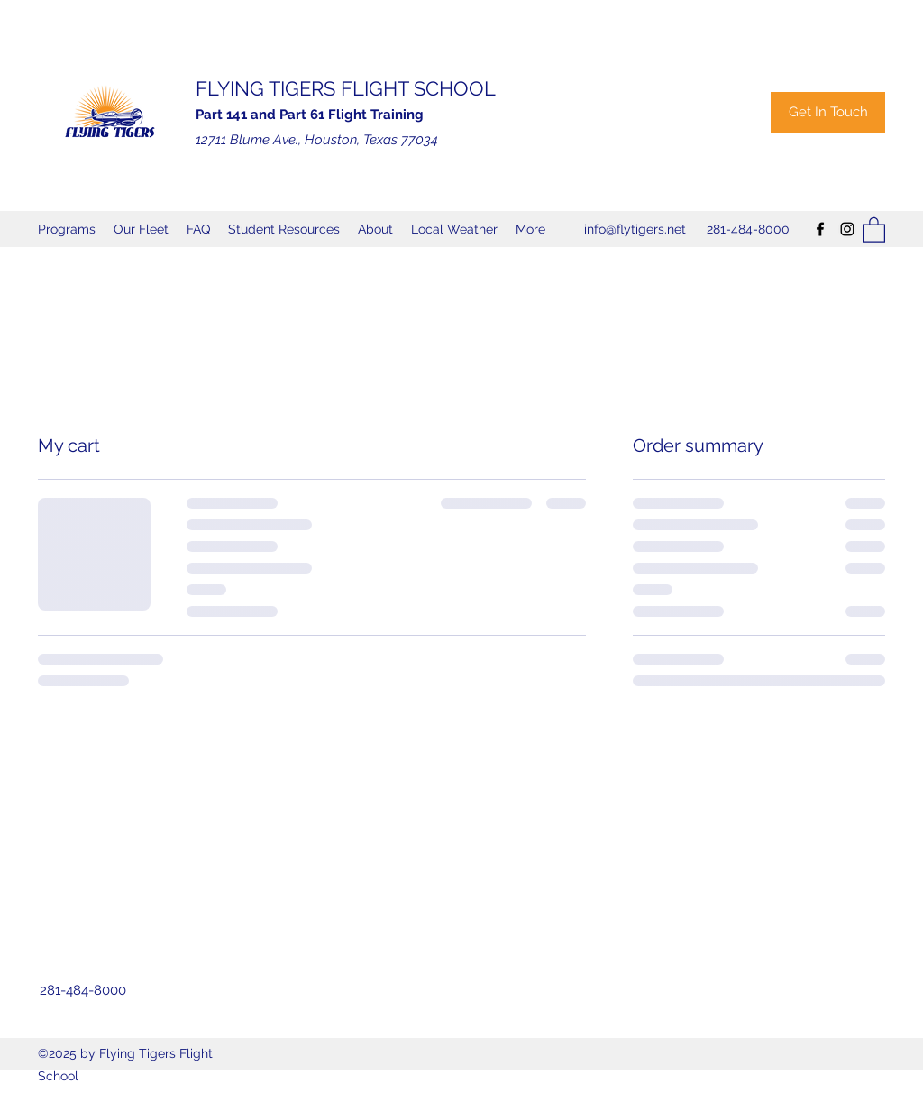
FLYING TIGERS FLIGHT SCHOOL (346, 88)
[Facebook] (820, 229)
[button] (874, 229)
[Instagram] (847, 229)
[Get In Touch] (828, 112)
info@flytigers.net (635, 229)
